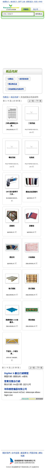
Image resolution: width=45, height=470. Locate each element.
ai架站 (24, 376)
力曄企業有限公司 (11, 129)
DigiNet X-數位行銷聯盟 (16, 373)
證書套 (31, 226)
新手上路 (21, 2)
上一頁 (31, 101)
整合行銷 (8, 384)
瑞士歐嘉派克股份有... (12, 198)
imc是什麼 (17, 384)
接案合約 (17, 376)
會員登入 (14, 2)
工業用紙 (31, 123)
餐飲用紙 (12, 157)
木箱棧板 (31, 257)
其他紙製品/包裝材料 (16, 89)
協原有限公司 (30, 198)
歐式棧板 (12, 288)
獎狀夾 (12, 257)
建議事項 (24, 453)
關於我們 (6, 453)
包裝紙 (31, 157)
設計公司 (27, 384)
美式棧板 (31, 288)
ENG (40, 2)
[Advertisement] (22, 43)
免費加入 (6, 2)
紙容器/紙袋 (24, 79)
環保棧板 (31, 320)
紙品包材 (14, 97)
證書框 (12, 226)
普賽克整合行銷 (12, 381)
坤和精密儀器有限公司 (15, 389)
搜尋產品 (38, 14)
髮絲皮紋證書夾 (32, 192)
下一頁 (38, 101)
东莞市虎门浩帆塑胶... (12, 357)
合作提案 (15, 453)
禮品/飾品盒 (12, 84)
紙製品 (10, 79)
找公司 (35, 9)
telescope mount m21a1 (14, 392)
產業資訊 (29, 2)
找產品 (25, 9)
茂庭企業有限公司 (30, 263)
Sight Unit (8, 395)
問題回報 (33, 453)
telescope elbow (33, 392)
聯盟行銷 (8, 376)
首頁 (36, 2)
